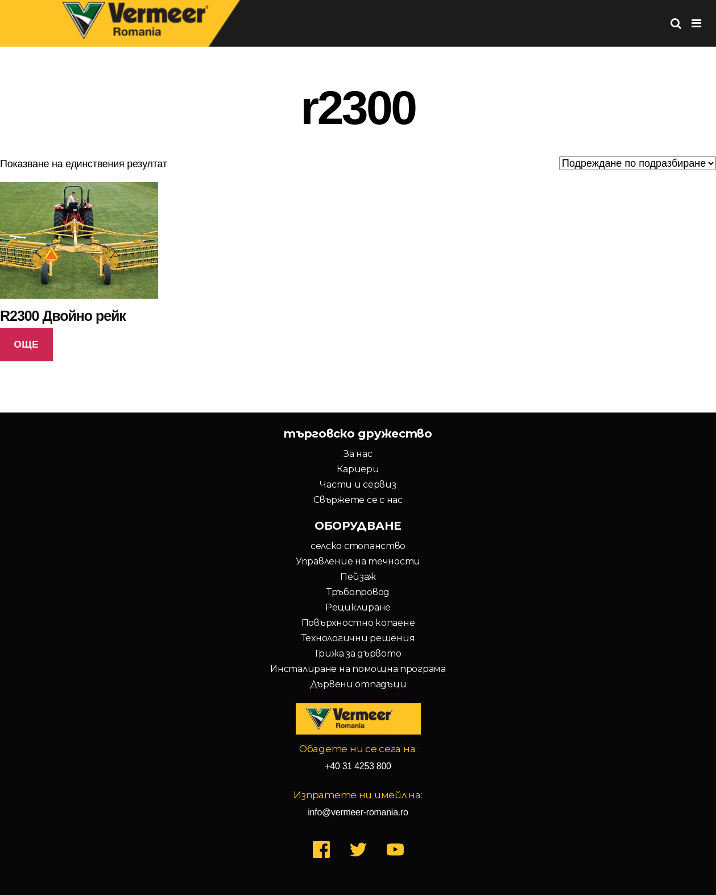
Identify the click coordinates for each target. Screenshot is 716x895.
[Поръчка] (637, 163)
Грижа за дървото (358, 653)
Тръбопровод (358, 592)
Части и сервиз (358, 484)
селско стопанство (358, 546)
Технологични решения (358, 638)
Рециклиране (358, 607)
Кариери (358, 469)
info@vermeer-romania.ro (358, 812)
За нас (357, 453)
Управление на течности (358, 561)
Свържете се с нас (357, 499)
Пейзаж (358, 576)
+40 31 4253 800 (358, 766)
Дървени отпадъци (358, 684)
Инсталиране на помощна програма (358, 668)
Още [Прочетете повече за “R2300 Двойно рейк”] (26, 344)
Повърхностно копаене (358, 622)
